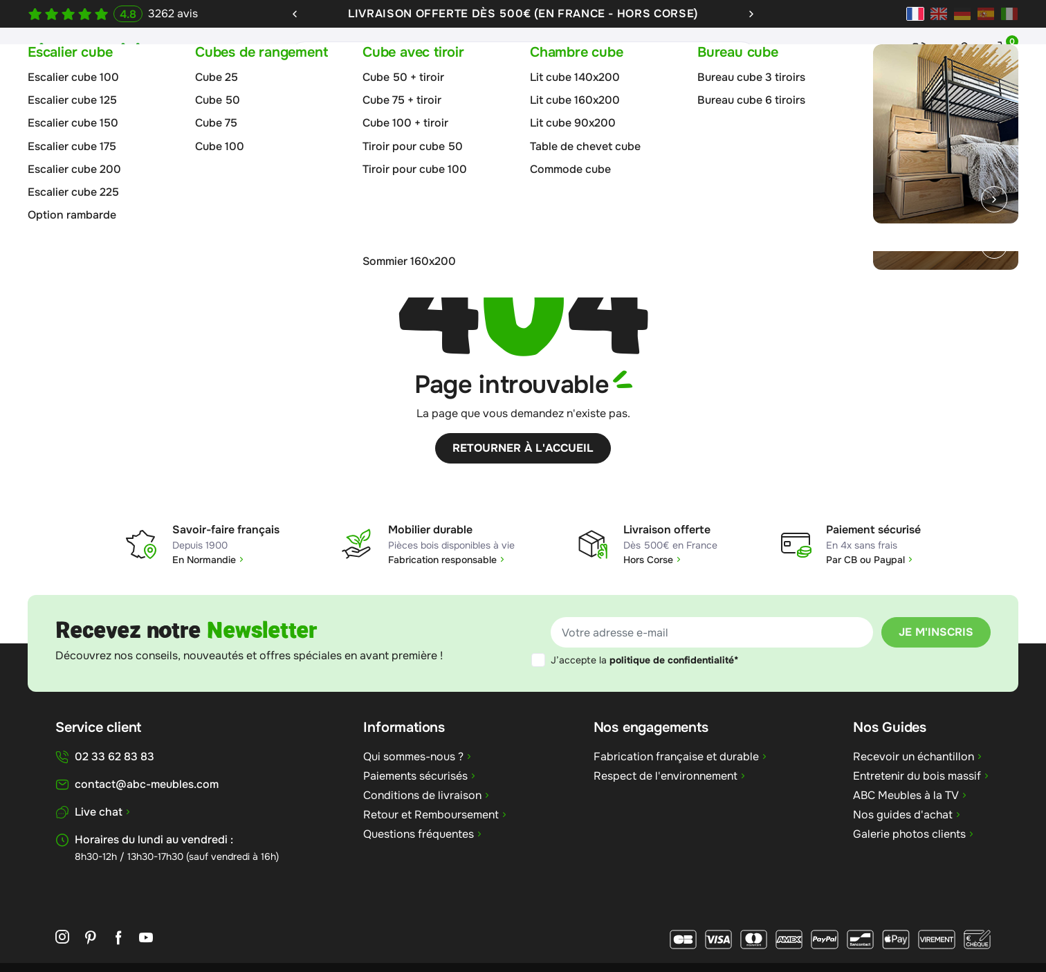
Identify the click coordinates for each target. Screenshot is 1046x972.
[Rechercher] (523, 57)
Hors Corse (648, 559)
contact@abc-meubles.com (147, 784)
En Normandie (204, 559)
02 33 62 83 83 (114, 757)
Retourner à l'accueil (523, 448)
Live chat (98, 812)
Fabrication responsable (442, 559)
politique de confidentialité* (673, 660)
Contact (919, 57)
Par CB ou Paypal (865, 559)
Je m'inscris (936, 632)
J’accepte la (644, 660)
